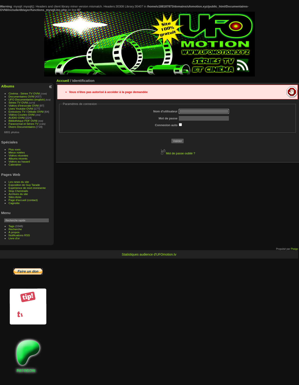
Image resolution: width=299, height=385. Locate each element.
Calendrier (15, 164)
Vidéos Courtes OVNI (22, 114)
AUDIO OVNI (17, 117)
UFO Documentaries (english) (27, 99)
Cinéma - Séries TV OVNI (24, 93)
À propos (14, 232)
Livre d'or (14, 238)
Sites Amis (15, 196)
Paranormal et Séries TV (24, 123)
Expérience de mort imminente (27, 187)
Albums (7, 86)
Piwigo (294, 248)
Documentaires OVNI (22, 96)
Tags (11, 226)
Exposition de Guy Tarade (24, 184)
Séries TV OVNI (18, 102)
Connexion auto (166, 125)
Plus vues (15, 149)
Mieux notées (17, 152)
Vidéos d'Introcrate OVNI (24, 105)
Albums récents (18, 158)
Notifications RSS (19, 235)
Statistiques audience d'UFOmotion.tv (149, 254)
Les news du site (19, 181)
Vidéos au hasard (19, 161)
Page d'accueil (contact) (23, 199)
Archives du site (18, 193)
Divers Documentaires (22, 126)
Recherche (15, 229)
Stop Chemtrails (18, 190)
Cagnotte (14, 203)
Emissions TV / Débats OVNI (26, 111)
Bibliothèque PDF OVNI (23, 120)
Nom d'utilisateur (165, 111)
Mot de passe (168, 118)
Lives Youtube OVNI (21, 108)
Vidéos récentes (18, 155)
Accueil (62, 81)
